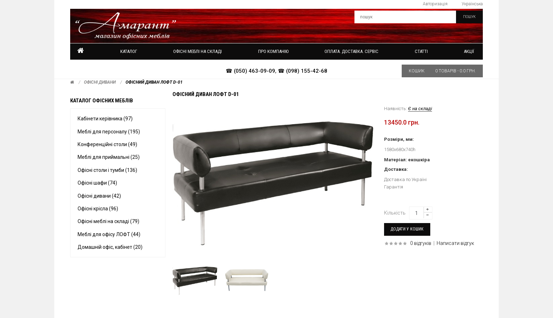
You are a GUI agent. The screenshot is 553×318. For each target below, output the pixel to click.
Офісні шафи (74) (97, 183)
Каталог (128, 51)
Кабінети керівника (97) (105, 118)
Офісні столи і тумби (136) (107, 170)
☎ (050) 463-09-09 (250, 71)
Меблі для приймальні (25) (109, 157)
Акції (469, 51)
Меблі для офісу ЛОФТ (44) (109, 234)
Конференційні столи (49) (107, 144)
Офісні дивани (100, 82)
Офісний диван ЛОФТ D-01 (154, 82)
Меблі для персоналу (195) (109, 131)
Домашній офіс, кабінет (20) (110, 247)
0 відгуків (420, 243)
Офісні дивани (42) (99, 196)
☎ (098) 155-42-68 (302, 71)
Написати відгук (455, 243)
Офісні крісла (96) (98, 208)
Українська (472, 3)
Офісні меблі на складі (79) (108, 221)
